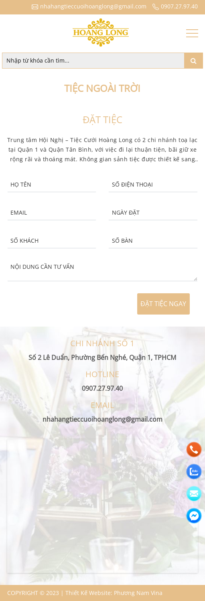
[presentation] (58, 304)
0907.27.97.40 (174, 6)
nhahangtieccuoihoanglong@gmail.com (88, 6)
